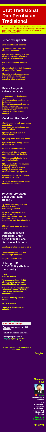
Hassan (41, 395)
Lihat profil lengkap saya (38, 418)
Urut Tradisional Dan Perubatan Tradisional (20, 16)
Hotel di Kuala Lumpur (15, 340)
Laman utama (16, 348)
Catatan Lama (25, 347)
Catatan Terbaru (8, 347)
